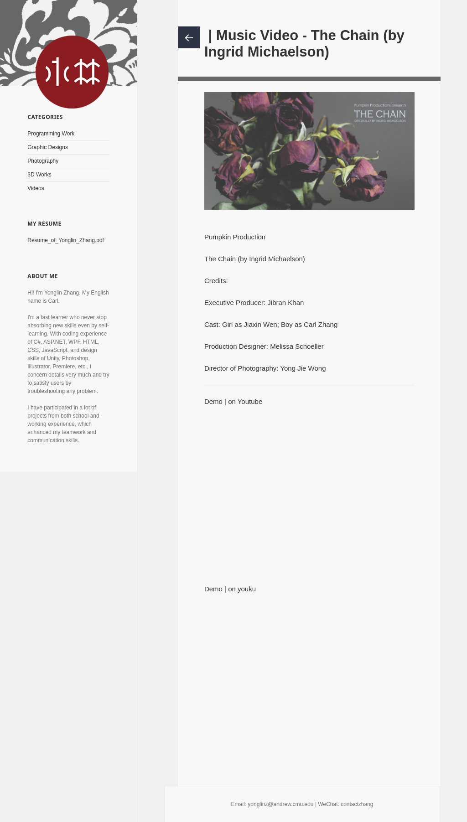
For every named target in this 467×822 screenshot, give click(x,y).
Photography (42, 161)
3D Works (39, 174)
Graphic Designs (47, 147)
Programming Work (50, 133)
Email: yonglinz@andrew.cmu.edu (272, 804)
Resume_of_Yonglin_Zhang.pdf (65, 240)
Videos (35, 188)
